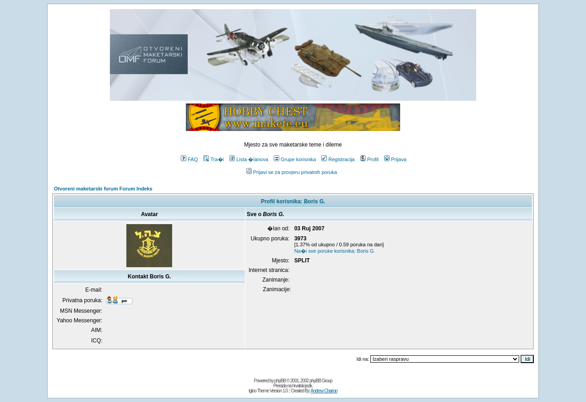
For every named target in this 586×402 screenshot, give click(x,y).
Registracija (337, 159)
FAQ (189, 159)
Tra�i (213, 159)
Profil (369, 159)
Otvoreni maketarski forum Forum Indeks (103, 188)
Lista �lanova (248, 159)
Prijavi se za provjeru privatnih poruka (291, 172)
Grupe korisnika (295, 159)
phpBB (280, 380)
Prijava (395, 159)
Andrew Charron (323, 390)
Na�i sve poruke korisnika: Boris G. (334, 251)
